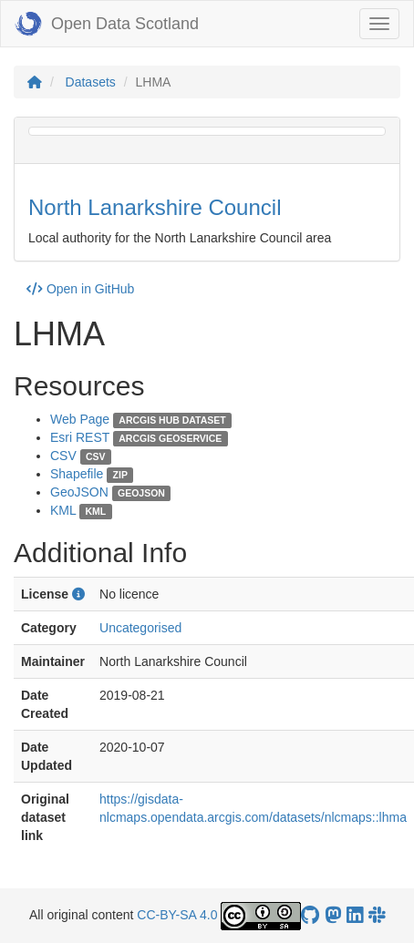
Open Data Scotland (107, 23)
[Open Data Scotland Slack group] (376, 915)
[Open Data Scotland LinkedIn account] (355, 915)
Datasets (91, 82)
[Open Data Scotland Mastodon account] (333, 915)
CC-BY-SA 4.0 (177, 914)
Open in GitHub (80, 289)
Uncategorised (140, 627)
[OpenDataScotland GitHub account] (310, 915)
